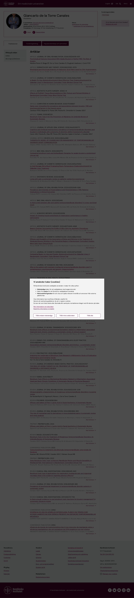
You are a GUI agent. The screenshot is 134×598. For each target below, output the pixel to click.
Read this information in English (44, 309)
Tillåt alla (90, 316)
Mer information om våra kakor (44, 307)
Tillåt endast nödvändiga (44, 316)
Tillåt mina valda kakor (67, 316)
